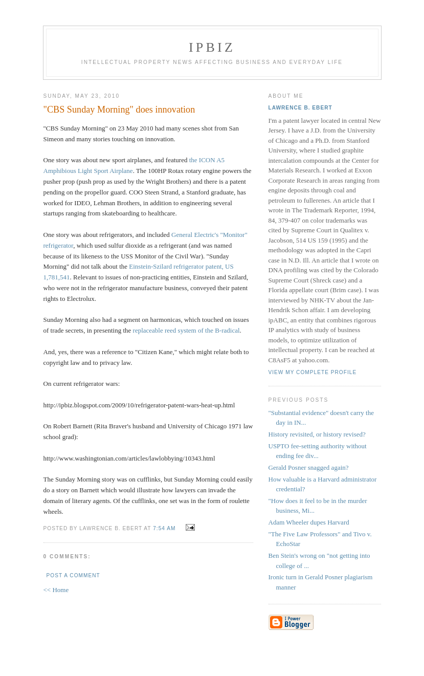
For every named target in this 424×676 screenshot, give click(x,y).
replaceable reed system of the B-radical (186, 330)
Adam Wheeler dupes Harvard (309, 522)
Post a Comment (73, 575)
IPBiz (212, 47)
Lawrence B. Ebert (300, 108)
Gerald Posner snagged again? (309, 467)
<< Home (56, 590)
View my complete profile (313, 372)
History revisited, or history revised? (317, 434)
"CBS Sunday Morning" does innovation (119, 109)
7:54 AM (164, 528)
